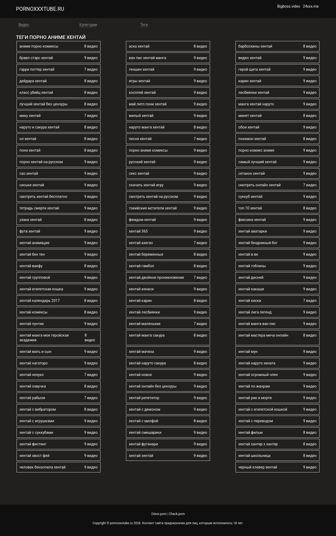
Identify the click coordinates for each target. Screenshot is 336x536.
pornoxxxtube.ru (40, 9)
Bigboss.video (288, 6)
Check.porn (177, 514)
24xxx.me (311, 6)
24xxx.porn (159, 514)
